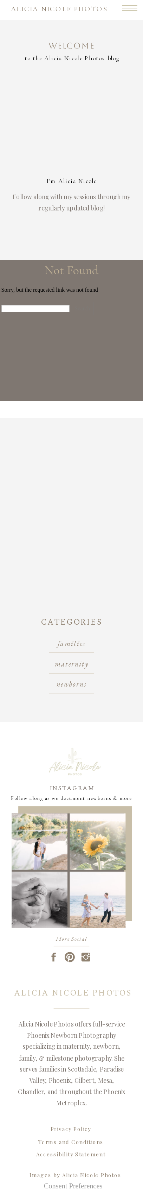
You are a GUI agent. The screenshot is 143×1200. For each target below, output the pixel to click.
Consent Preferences (73, 1186)
